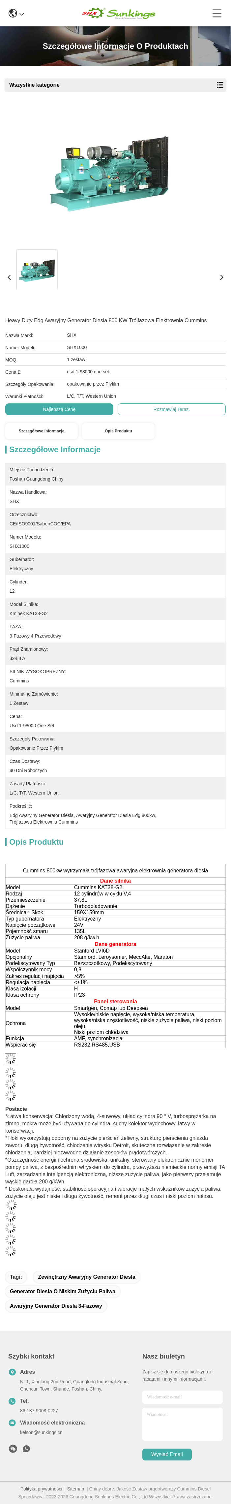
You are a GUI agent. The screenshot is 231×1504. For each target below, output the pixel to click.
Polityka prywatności (41, 1488)
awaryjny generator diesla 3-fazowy (56, 1306)
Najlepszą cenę (59, 409)
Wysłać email (167, 1454)
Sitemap (75, 1488)
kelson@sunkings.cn (41, 1432)
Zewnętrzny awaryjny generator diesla (86, 1277)
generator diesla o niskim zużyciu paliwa (62, 1291)
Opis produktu (118, 431)
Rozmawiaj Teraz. (172, 409)
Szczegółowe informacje (42, 431)
